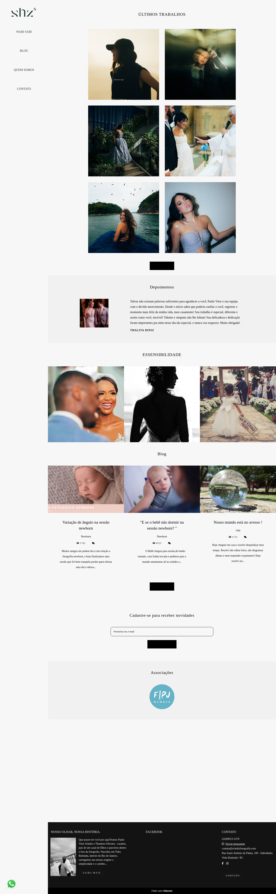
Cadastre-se (161, 777)
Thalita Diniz (142, 463)
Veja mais (162, 398)
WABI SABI (24, 31)
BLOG (24, 50)
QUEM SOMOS (24, 69)
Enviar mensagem (235, 874)
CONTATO (24, 88)
